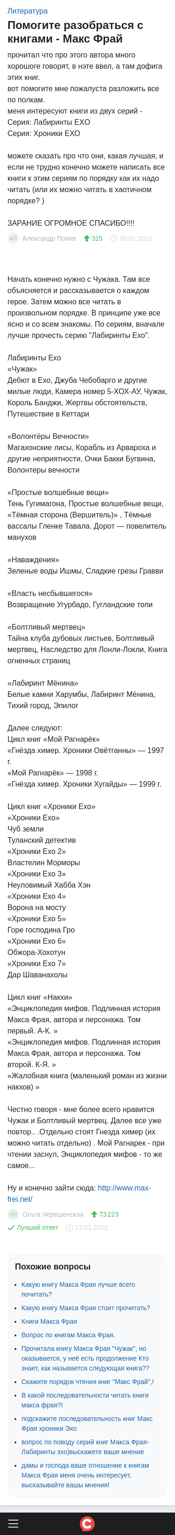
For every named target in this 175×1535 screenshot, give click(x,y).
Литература (27, 11)
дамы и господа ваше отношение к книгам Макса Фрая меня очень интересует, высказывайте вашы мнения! (85, 1475)
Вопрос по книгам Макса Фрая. (68, 1335)
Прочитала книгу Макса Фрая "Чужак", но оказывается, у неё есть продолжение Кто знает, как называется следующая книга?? (85, 1358)
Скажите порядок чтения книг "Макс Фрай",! (87, 1381)
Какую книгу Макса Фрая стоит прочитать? (85, 1308)
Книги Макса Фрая (49, 1321)
